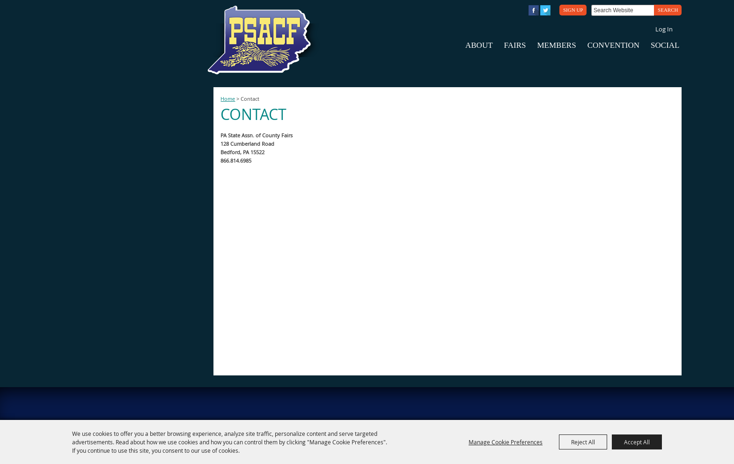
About (479, 45)
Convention (613, 45)
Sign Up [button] (573, 10)
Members (556, 45)
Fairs (515, 45)
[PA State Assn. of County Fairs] (263, 40)
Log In (664, 29)
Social (665, 45)
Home (227, 99)
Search (668, 10)
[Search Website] (622, 10)
